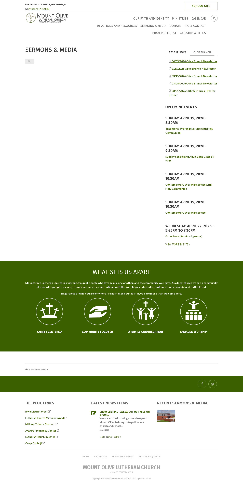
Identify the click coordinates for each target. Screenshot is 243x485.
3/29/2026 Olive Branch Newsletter (193, 68)
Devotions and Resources (117, 26)
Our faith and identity (151, 18)
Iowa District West (36, 411)
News (86, 456)
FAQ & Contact (195, 26)
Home (26, 369)
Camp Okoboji (33, 443)
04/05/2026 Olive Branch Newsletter (194, 61)
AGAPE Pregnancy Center (40, 430)
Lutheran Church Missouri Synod (44, 417)
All (30, 61)
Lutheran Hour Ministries (40, 436)
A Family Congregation (145, 332)
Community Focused (97, 332)
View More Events (177, 244)
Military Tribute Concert (40, 424)
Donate (175, 26)
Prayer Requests (149, 456)
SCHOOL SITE (201, 6)
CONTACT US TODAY (38, 9)
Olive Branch (203, 52)
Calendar (199, 18)
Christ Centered (49, 332)
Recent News (177, 52)
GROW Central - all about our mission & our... (125, 413)
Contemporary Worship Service (185, 212)
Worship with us (193, 33)
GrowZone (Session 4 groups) (183, 236)
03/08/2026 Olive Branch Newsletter (194, 83)
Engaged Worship (193, 332)
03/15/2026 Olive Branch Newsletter (194, 76)
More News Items (110, 436)
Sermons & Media (153, 26)
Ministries (180, 18)
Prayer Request (164, 33)
